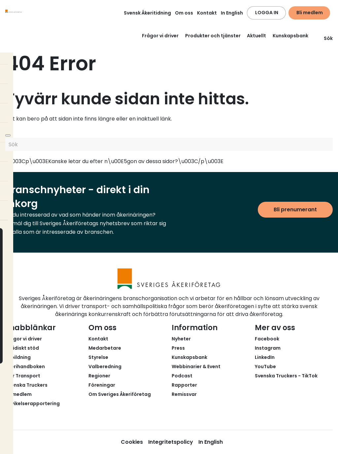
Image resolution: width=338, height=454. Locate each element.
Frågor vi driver (160, 35)
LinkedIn (265, 357)
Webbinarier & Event (196, 366)
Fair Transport (22, 375)
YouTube (265, 366)
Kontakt (207, 13)
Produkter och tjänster (213, 35)
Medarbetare (104, 348)
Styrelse (98, 357)
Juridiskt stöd (22, 348)
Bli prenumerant (295, 209)
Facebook (267, 338)
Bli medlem (309, 12)
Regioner (99, 375)
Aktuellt (256, 35)
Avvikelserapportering (32, 403)
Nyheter (181, 338)
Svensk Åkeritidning (147, 13)
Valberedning (104, 366)
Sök (324, 38)
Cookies (132, 442)
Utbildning (18, 357)
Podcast (182, 375)
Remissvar (184, 394)
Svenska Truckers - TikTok (286, 375)
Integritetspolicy (170, 442)
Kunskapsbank (290, 35)
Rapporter (184, 385)
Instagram (268, 348)
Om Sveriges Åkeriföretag (119, 394)
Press (178, 348)
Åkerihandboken (25, 366)
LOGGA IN (266, 12)
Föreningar (101, 385)
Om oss (184, 13)
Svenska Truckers (26, 385)
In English (232, 13)
